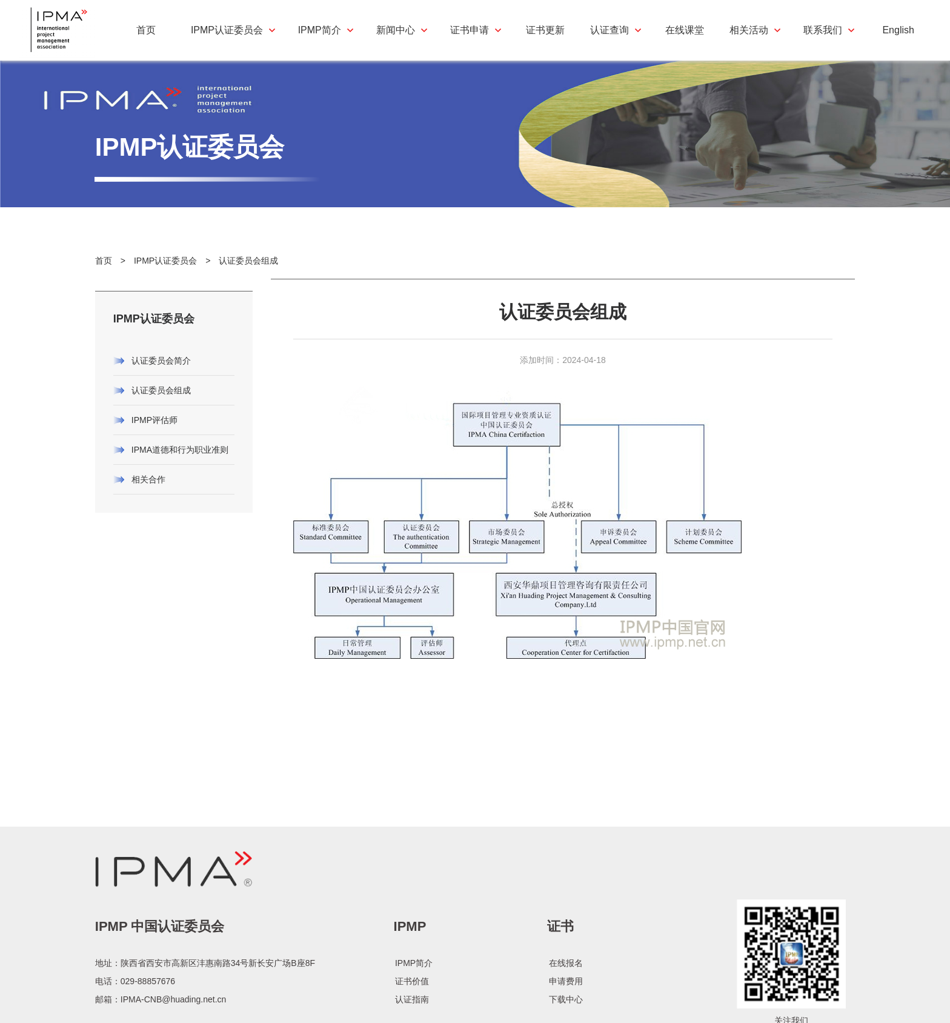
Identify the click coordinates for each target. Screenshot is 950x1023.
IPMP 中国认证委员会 (160, 971)
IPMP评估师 (154, 437)
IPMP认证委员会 (165, 277)
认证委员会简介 (161, 377)
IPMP (410, 971)
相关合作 (148, 496)
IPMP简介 (414, 1008)
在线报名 (566, 1008)
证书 (560, 971)
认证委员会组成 (248, 277)
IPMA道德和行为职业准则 (179, 467)
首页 (103, 277)
